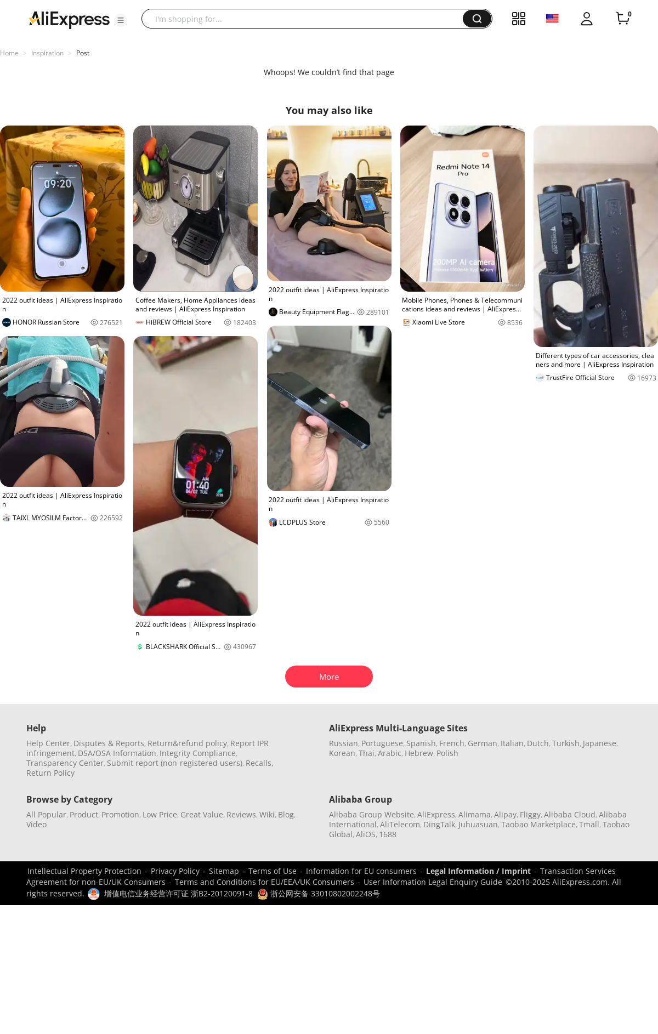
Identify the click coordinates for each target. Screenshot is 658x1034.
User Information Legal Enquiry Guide (433, 882)
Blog (286, 814)
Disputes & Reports (108, 743)
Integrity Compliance (198, 753)
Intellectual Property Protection (84, 871)
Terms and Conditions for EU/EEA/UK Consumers (264, 882)
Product (84, 814)
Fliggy (530, 814)
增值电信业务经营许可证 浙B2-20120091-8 (178, 893)
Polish (447, 753)
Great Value (201, 814)
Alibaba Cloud (569, 814)
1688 (387, 834)
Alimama (474, 814)
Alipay (505, 814)
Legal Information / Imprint (478, 871)
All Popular (46, 814)
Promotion (120, 814)
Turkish (566, 743)
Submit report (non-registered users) (174, 763)
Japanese (599, 743)
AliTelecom (400, 824)
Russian (343, 743)
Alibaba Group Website (371, 814)
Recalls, (260, 763)
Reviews (241, 814)
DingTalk (439, 824)
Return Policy (50, 773)
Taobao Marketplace (538, 824)
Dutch (538, 743)
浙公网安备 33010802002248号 (318, 893)
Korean (342, 753)
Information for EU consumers (361, 871)
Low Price (160, 814)
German (482, 743)
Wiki (267, 814)
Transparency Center (65, 763)
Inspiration (47, 53)
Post (82, 53)
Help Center (48, 743)
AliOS (366, 834)
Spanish (421, 743)
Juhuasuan (478, 824)
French (451, 743)
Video (36, 824)
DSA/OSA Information (117, 753)
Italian (512, 743)
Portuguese (382, 743)
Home (9, 53)
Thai (367, 753)
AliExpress (436, 814)
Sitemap (224, 871)
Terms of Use (272, 871)
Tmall (589, 824)
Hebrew (419, 753)
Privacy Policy (175, 871)
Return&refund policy (187, 743)
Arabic (389, 753)
